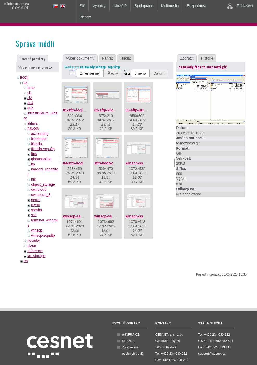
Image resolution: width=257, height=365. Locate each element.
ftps (34, 154)
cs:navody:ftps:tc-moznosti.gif (203, 66)
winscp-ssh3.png (109, 216)
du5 (30, 108)
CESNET (128, 341)
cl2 (29, 98)
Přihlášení (240, 6)
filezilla (36, 144)
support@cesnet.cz (211, 353)
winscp (36, 230)
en (26, 261)
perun (35, 200)
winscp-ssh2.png (78, 216)
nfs (33, 179)
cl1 (29, 93)
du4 (30, 103)
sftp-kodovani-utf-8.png (114, 163)
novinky (33, 240)
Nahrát (107, 58)
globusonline (41, 159)
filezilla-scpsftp (43, 149)
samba (36, 210)
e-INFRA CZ (131, 334)
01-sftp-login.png (78, 110)
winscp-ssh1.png (140, 163)
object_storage (43, 184)
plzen (31, 246)
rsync (35, 205)
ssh (34, 215)
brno (31, 88)
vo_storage (36, 256)
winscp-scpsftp (43, 235)
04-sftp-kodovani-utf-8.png (86, 163)
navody (33, 128)
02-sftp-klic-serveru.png (115, 110)
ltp (33, 164)
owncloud (38, 189)
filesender (39, 139)
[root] (24, 77)
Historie (207, 58)
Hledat (125, 58)
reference (35, 251)
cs (25, 82)
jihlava (32, 123)
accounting (40, 133)
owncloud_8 (41, 195)
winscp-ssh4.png (140, 216)
